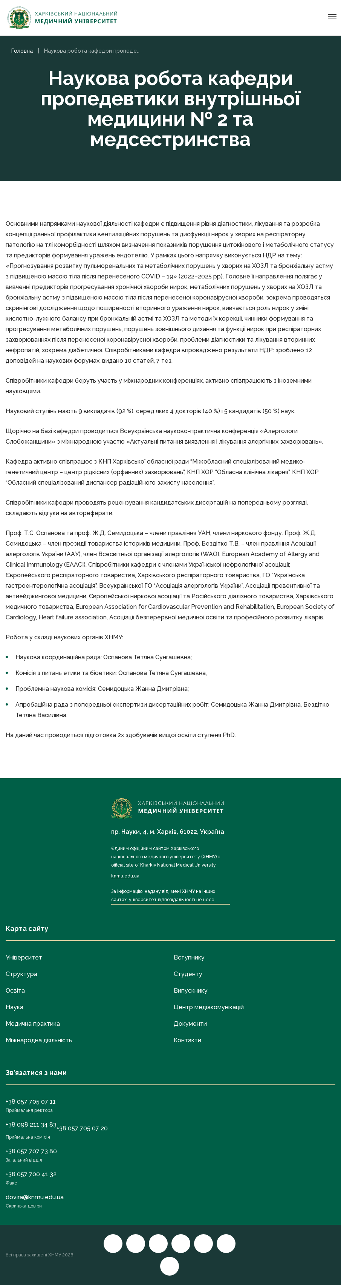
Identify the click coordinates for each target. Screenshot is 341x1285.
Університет (24, 957)
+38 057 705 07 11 (31, 1101)
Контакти (187, 1040)
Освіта (15, 990)
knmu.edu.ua (125, 876)
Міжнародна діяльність (39, 1040)
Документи (190, 1023)
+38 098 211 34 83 (31, 1124)
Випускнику (191, 990)
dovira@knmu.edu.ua (35, 1197)
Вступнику (189, 957)
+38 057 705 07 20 (82, 1128)
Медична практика (33, 1023)
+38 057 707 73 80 (31, 1151)
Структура (21, 974)
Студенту (188, 974)
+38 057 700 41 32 (31, 1174)
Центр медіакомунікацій (209, 1007)
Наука (14, 1007)
